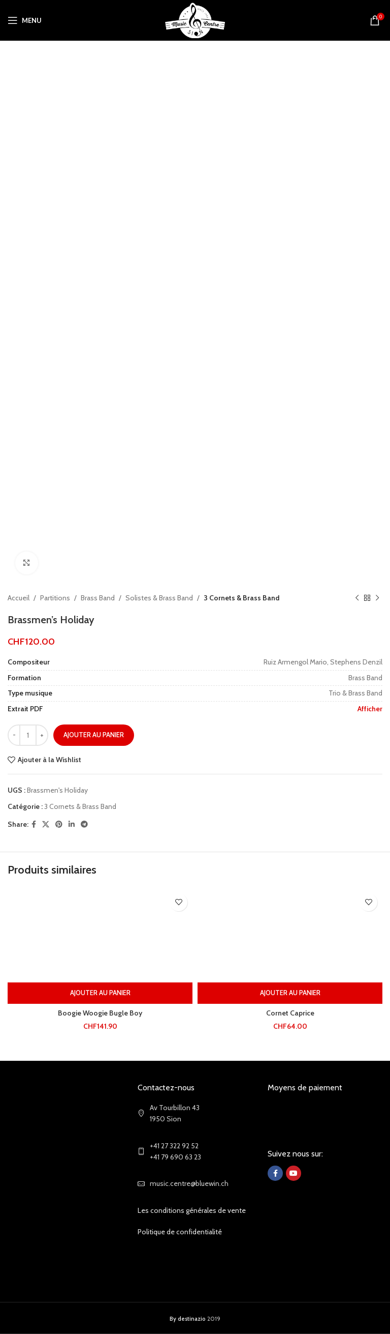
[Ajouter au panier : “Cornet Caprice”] (290, 993)
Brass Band (98, 597)
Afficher (370, 708)
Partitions (55, 597)
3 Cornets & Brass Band (241, 597)
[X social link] (45, 824)
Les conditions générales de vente (192, 1210)
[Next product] (377, 598)
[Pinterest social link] (59, 824)
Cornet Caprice (290, 1013)
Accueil (18, 597)
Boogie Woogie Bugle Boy (100, 1013)
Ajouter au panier (93, 735)
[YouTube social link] (293, 1173)
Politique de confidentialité (180, 1231)
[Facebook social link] (33, 824)
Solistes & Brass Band (159, 597)
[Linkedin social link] (72, 824)
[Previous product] (357, 598)
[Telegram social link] (84, 824)
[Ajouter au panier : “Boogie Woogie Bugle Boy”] (100, 993)
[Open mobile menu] (25, 20)
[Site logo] (195, 19)
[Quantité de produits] (28, 735)
